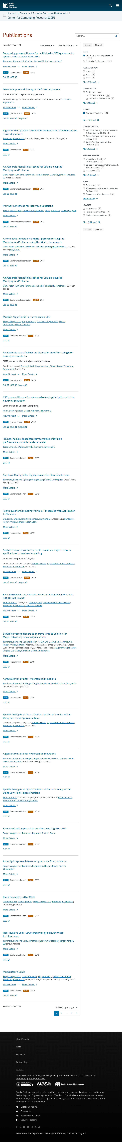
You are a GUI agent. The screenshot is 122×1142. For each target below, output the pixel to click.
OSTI (13, 77)
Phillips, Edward (17, 521)
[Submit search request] (116, 35)
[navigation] (47, 45)
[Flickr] (28, 1127)
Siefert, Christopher (12, 210)
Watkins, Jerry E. (25, 447)
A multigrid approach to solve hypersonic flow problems (34, 861)
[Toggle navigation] (4, 15)
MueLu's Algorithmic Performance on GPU (26, 316)
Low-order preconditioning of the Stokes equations (31, 89)
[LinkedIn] (35, 1127)
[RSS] (39, 1127)
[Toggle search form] (110, 5)
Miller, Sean (30, 521)
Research (11, 13)
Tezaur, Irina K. (10, 447)
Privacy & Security (37, 1078)
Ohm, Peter (8, 174)
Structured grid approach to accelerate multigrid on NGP (34, 828)
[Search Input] (97, 35)
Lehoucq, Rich (35, 602)
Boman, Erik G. (27, 366)
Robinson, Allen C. (53, 61)
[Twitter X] (20, 1127)
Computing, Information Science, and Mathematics (44, 13)
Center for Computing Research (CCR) (31, 17)
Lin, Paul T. (56, 641)
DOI (6, 77)
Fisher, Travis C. (51, 683)
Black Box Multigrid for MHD (19, 896)
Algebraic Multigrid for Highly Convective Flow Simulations (36, 474)
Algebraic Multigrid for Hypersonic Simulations (29, 678)
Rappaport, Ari (10, 901)
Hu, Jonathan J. (44, 174)
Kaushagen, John (68, 210)
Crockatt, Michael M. (34, 61)
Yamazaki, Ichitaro (33, 605)
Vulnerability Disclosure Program (70, 1133)
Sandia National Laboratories (30, 1092)
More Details (29, 66)
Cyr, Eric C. (15, 249)
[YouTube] (24, 1127)
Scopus (22, 118)
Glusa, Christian (52, 210)
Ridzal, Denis (23, 410)
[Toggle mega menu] (118, 5)
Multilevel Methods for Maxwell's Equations (28, 205)
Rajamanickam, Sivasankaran (49, 366)
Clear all (99, 44)
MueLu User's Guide (14, 971)
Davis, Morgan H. (68, 683)
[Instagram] (32, 1127)
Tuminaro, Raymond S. (13, 61)
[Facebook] (17, 1127)
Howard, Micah (67, 758)
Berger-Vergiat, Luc (12, 321)
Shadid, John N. (59, 174)
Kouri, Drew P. (9, 410)
